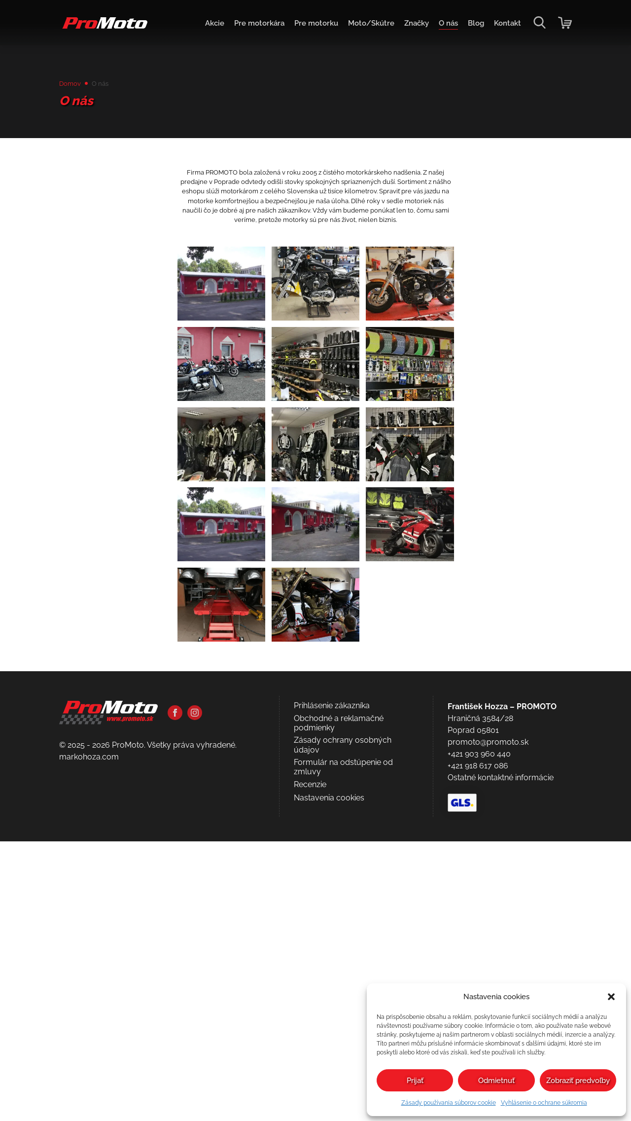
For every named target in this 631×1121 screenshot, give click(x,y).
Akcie (193, 25)
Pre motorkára (241, 25)
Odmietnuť (496, 1080)
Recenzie (310, 1064)
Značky (409, 25)
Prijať (415, 1080)
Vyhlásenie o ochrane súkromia (544, 1102)
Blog (473, 25)
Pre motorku (301, 25)
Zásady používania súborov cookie (448, 1102)
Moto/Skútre (360, 25)
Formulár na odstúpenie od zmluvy (343, 1046)
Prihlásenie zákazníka (332, 985)
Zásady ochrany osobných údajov (342, 1024)
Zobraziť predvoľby (578, 1080)
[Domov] (105, 30)
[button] (611, 997)
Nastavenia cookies (329, 1077)
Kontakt (506, 25)
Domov (72, 84)
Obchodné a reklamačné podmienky (339, 1002)
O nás (443, 25)
